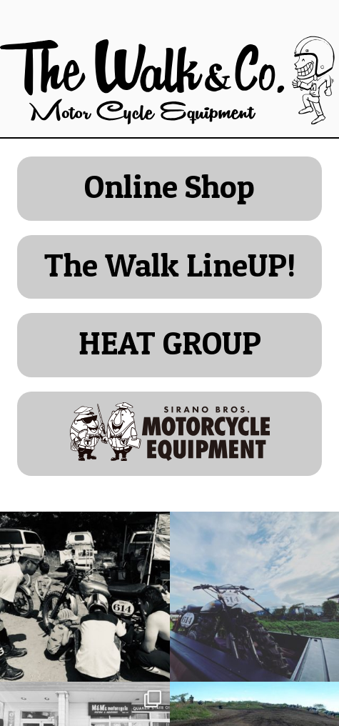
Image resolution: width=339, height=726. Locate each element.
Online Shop (169, 186)
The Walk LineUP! (169, 264)
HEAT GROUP (170, 342)
